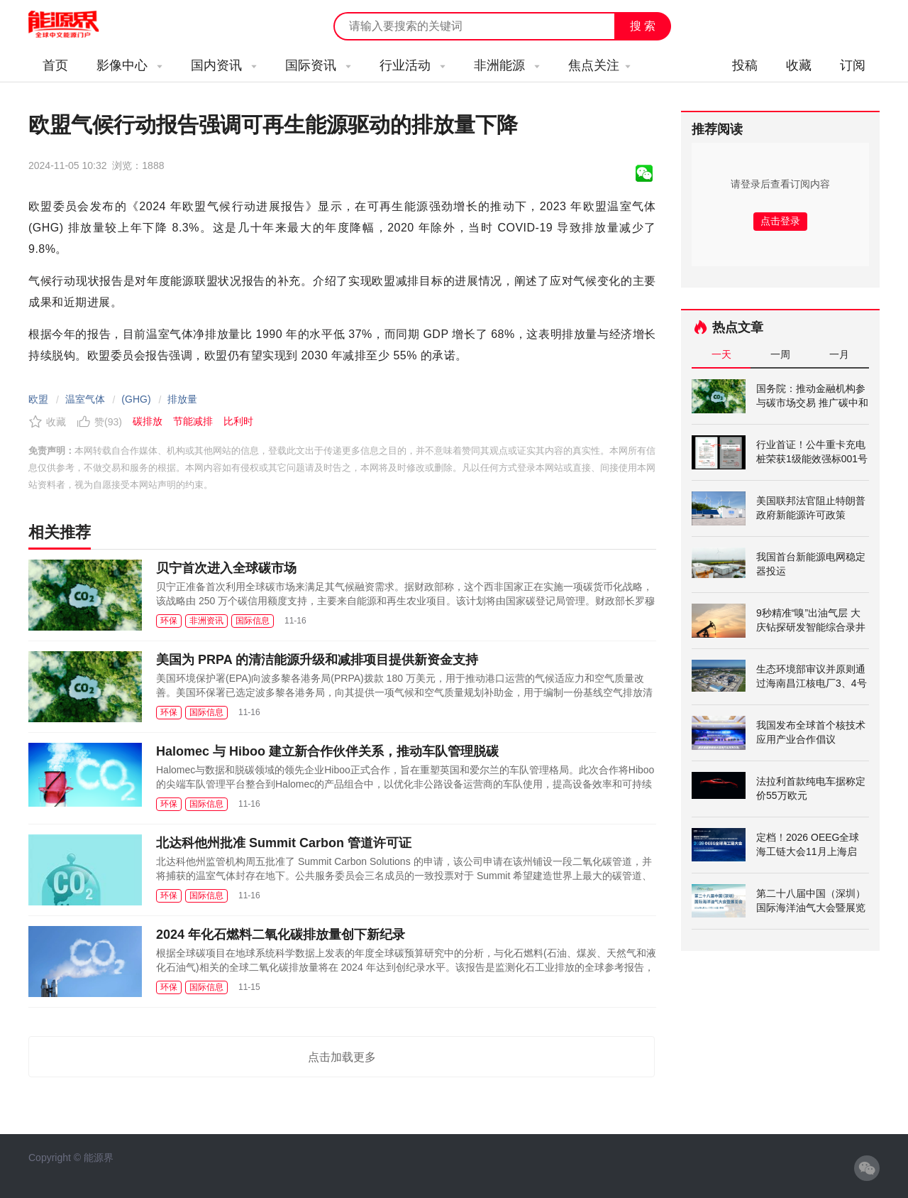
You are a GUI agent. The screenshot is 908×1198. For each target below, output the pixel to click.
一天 (721, 354)
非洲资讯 (206, 621)
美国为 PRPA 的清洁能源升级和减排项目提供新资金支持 (317, 660)
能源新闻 (76, 25)
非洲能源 (507, 65)
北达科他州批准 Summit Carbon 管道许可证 (283, 843)
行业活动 (412, 65)
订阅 (852, 65)
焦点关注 (599, 65)
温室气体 (85, 399)
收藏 (799, 65)
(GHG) (135, 399)
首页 (55, 65)
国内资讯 (224, 65)
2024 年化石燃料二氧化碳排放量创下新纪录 (280, 934)
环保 (168, 621)
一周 (780, 354)
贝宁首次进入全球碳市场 (226, 568)
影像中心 (129, 65)
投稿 (745, 65)
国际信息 (253, 621)
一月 (839, 354)
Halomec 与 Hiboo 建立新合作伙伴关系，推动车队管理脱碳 (327, 751)
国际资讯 (318, 65)
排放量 (182, 399)
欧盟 (38, 399)
